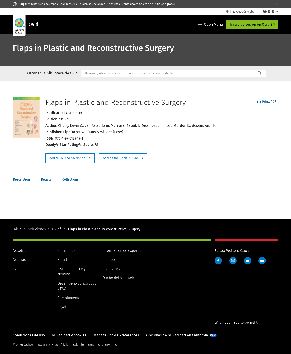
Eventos (19, 269)
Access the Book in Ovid (123, 158)
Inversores (111, 269)
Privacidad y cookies (69, 335)
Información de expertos (122, 250)
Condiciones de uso (29, 335)
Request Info (70, 158)
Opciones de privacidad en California (177, 335)
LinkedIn (247, 260)
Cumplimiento (69, 298)
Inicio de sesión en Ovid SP (252, 24)
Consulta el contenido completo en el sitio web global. (141, 4)
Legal (62, 307)
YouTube (262, 260)
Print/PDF (266, 102)
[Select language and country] (270, 11)
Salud (62, 259)
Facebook (218, 260)
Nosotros (20, 250)
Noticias (19, 259)
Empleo (109, 259)
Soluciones (37, 229)
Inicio (17, 229)
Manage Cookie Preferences (116, 335)
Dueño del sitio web (118, 278)
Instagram (233, 260)
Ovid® (57, 229)
